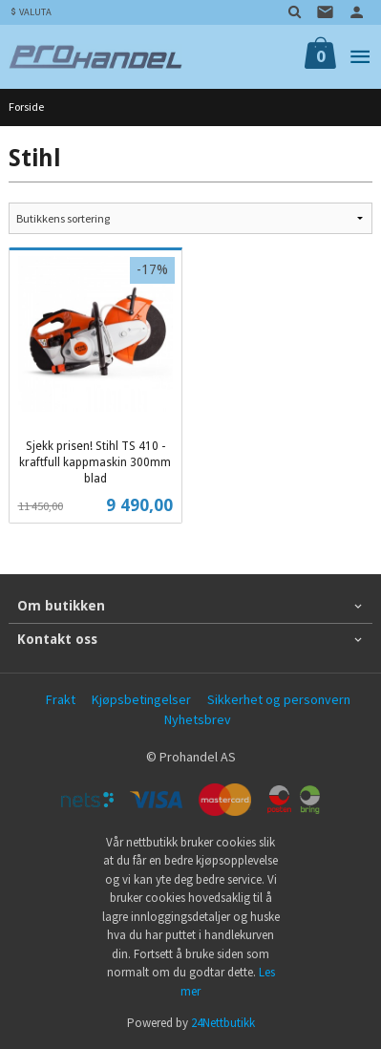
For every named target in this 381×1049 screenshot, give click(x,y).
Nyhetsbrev (197, 719)
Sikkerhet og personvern (278, 699)
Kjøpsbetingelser (141, 699)
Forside (26, 106)
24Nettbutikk (223, 1023)
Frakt (60, 699)
